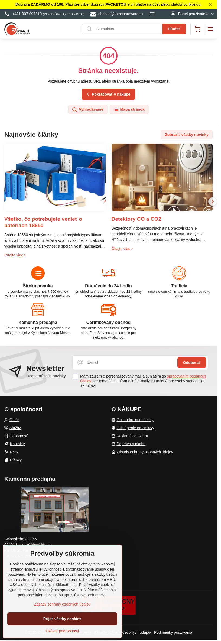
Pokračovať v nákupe (107, 94)
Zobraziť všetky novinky (187, 134)
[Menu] (210, 29)
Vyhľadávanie (87, 109)
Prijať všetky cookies (62, 620)
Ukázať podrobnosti (62, 632)
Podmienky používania (173, 632)
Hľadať (174, 29)
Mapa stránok (129, 109)
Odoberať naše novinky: (46, 376)
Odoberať (191, 362)
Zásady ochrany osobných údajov (122, 632)
